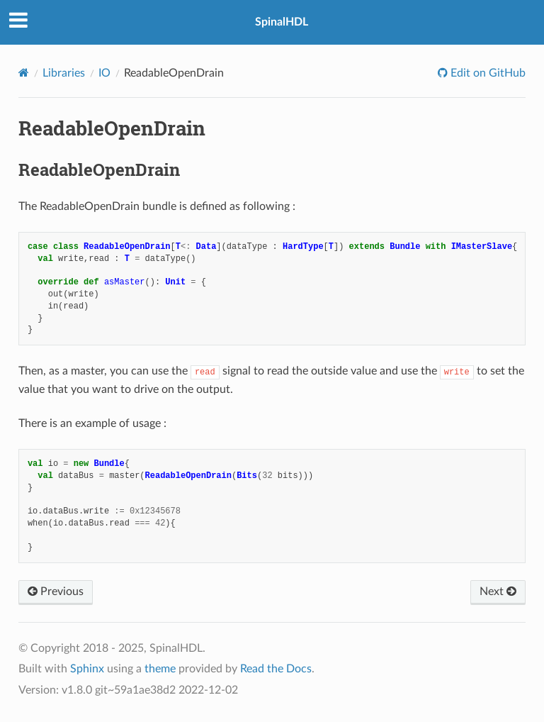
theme (160, 668)
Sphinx (87, 668)
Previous (56, 591)
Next (498, 591)
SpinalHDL (281, 22)
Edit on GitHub (487, 73)
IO (104, 73)
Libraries (63, 73)
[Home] (23, 73)
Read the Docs (276, 668)
